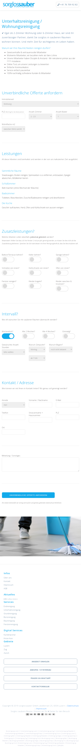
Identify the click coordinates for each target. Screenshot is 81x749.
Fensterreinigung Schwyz (33, 745)
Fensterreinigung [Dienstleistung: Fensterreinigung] (11, 624)
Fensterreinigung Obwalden (56, 743)
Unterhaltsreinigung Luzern (29, 731)
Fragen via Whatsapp (40, 678)
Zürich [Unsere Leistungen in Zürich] (6, 653)
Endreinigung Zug (21, 738)
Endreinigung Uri (9, 738)
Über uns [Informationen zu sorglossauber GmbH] (8, 577)
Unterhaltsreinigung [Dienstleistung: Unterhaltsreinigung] (12, 610)
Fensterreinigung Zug (40, 743)
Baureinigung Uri (60, 741)
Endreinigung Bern (9, 736)
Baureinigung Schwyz (46, 741)
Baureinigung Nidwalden (17, 741)
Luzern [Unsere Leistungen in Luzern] (6, 646)
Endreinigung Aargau (55, 736)
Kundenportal (9, 635)
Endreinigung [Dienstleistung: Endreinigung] (9, 606)
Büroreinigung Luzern (12, 731)
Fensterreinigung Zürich (49, 745)
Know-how (8, 638)
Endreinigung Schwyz (69, 736)
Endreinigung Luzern (68, 733)
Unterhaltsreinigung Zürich (52, 733)
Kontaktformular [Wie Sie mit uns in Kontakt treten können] (40, 686)
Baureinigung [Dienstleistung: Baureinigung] (9, 621)
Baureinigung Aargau (32, 741)
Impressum (8, 585)
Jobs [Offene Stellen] (11, 599)
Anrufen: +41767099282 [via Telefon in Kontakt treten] (40, 670)
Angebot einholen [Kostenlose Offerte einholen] (40, 661)
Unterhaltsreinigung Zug (46, 731)
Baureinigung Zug (72, 741)
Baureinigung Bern (61, 738)
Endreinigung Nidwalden (40, 736)
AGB (5, 588)
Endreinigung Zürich (35, 738)
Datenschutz (73, 705)
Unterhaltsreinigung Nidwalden (14, 733)
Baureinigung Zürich (11, 743)
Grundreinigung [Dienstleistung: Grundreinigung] (10, 613)
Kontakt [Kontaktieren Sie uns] (7, 581)
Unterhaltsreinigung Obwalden (65, 731)
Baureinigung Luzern (48, 738)
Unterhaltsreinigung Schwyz (33, 733)
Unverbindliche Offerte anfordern (28, 495)
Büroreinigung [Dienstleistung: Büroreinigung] (10, 617)
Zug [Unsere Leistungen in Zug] (5, 649)
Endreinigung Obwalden (24, 736)
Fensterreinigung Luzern (25, 743)
